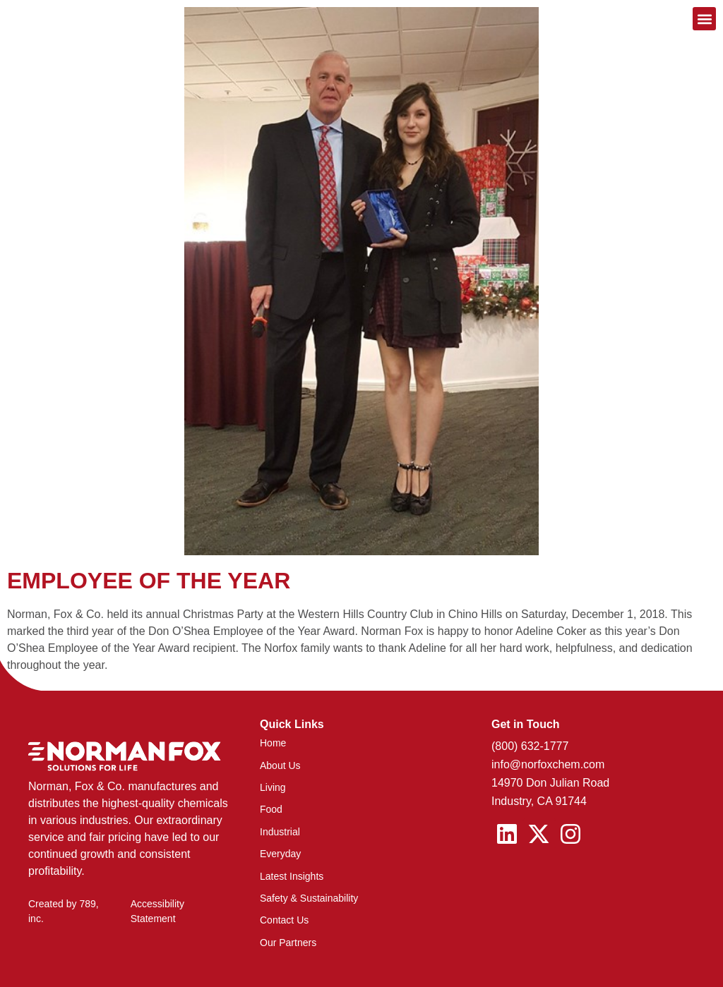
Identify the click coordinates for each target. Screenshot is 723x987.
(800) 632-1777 (529, 746)
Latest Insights (291, 876)
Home (273, 743)
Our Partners (288, 942)
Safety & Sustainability (309, 898)
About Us (280, 765)
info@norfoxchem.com (547, 764)
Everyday (280, 853)
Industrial (280, 831)
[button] (704, 18)
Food (271, 809)
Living (273, 787)
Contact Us (284, 920)
